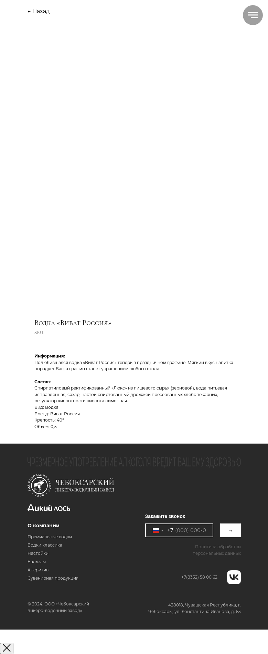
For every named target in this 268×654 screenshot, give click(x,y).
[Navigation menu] (253, 15)
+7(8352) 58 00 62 (199, 577)
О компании (44, 525)
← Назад (39, 11)
